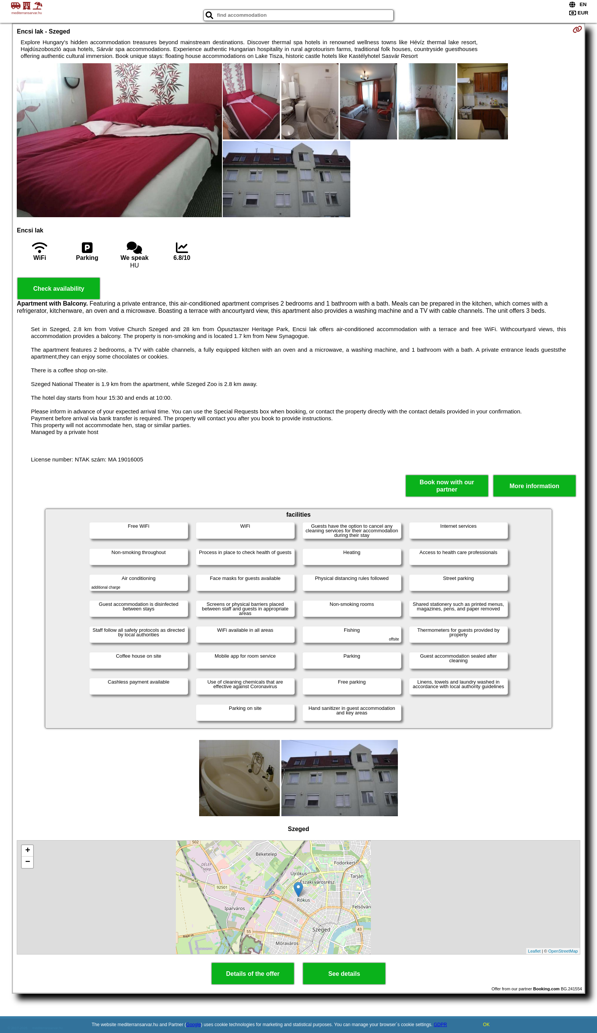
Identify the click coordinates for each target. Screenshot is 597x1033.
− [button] (27, 862)
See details (344, 974)
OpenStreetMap (563, 951)
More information (534, 486)
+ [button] (27, 851)
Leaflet (534, 951)
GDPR (440, 1024)
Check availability (58, 288)
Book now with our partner (447, 486)
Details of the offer (252, 974)
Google (193, 1024)
